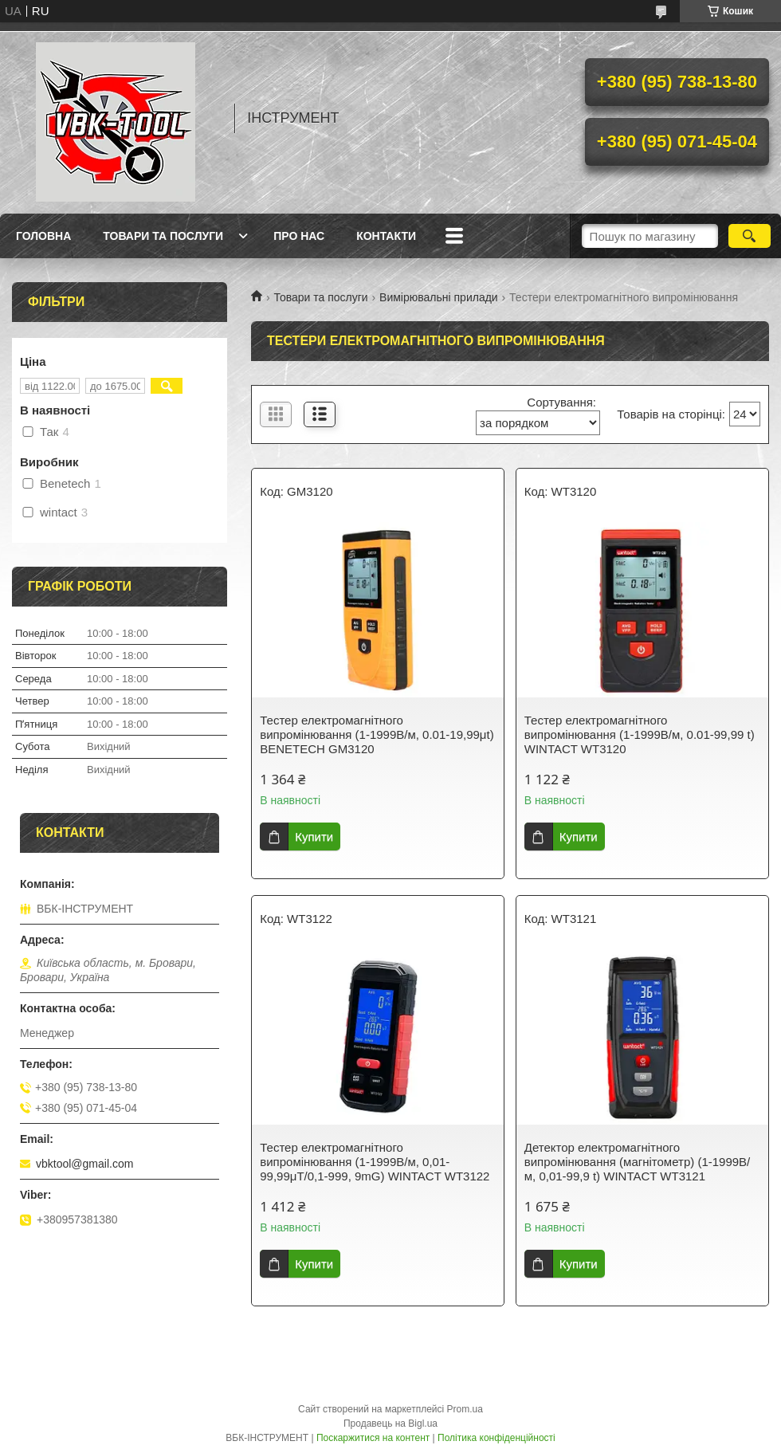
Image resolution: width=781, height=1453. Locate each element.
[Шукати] (749, 236)
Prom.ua (465, 1409)
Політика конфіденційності (496, 1437)
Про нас (298, 236)
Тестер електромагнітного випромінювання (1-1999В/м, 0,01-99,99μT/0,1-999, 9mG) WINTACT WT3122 (374, 1162)
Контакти (386, 236)
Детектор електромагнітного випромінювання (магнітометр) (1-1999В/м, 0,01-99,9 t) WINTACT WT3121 (637, 1162)
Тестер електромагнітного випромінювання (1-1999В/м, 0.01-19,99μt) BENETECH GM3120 (376, 734)
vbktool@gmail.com (84, 1163)
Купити (314, 836)
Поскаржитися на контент (373, 1437)
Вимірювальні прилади (438, 297)
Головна (43, 236)
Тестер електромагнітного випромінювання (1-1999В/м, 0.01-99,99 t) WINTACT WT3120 (639, 734)
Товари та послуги (163, 236)
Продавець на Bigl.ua (390, 1423)
